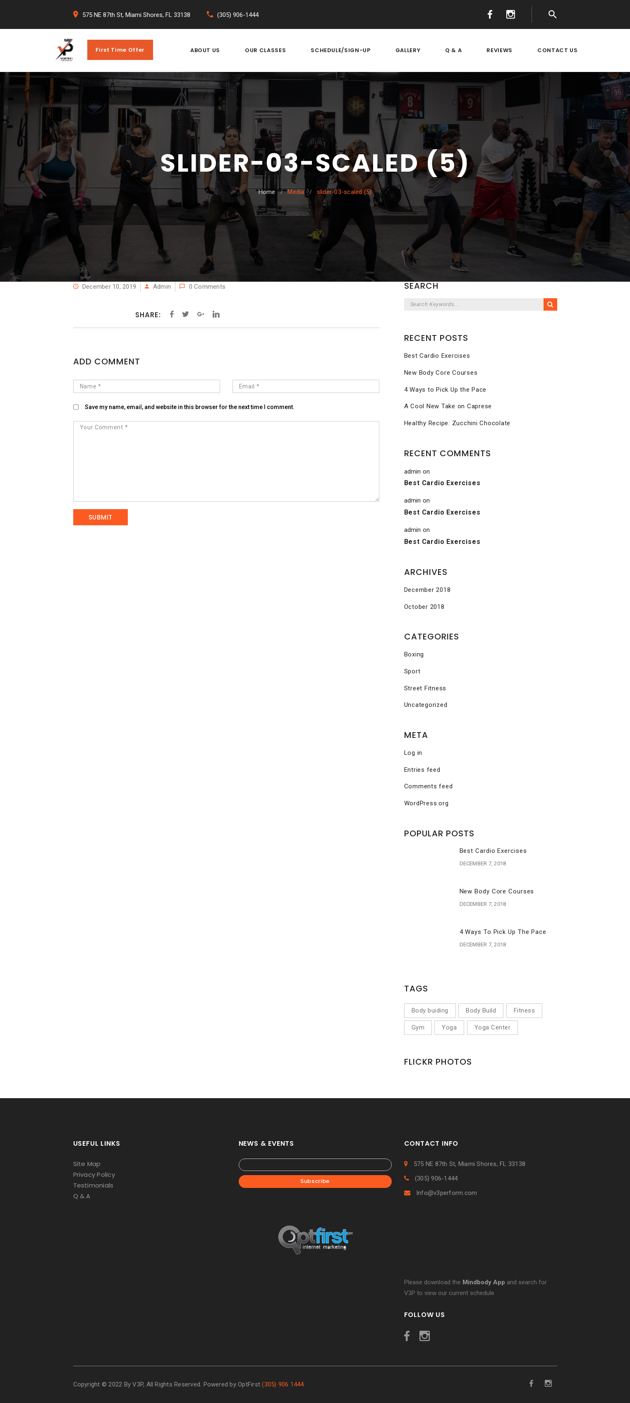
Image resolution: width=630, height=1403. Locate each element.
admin (162, 286)
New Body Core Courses (441, 372)
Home (267, 192)
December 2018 (427, 590)
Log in (413, 753)
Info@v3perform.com (440, 1193)
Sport (412, 671)
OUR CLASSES (265, 50)
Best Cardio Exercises (437, 355)
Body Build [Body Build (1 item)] (481, 1010)
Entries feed (422, 769)
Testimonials (93, 1185)
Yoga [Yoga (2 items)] (449, 1027)
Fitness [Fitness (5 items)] (524, 1010)
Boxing (414, 654)
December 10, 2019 (105, 286)
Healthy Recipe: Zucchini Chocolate (457, 423)
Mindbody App (483, 1282)
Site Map (87, 1163)
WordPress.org (426, 803)
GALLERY (408, 50)
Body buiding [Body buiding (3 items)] (430, 1010)
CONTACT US (557, 50)
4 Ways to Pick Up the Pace (445, 389)
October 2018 (424, 607)
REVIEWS (499, 50)
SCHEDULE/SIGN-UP (340, 50)
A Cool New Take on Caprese (448, 406)
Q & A (453, 50)
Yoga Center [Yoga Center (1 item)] (492, 1027)
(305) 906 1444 (283, 1384)
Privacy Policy (94, 1174)
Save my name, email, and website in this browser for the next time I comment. (190, 407)
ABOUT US (205, 50)
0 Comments (202, 286)
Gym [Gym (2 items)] (418, 1027)
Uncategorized (426, 705)
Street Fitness (425, 688)
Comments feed (428, 786)
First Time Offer (120, 50)
